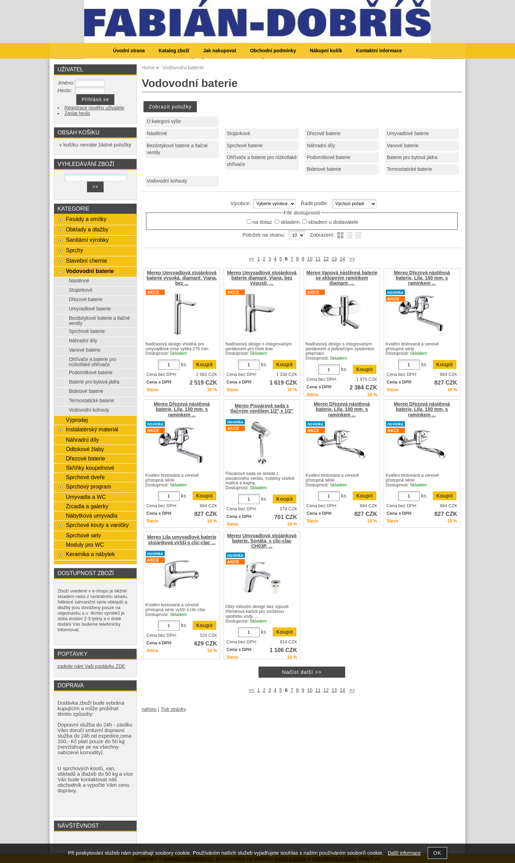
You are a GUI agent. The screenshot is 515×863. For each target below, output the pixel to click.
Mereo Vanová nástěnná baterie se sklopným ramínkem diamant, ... (341, 278)
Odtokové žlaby (85, 449)
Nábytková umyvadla (91, 515)
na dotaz (262, 222)
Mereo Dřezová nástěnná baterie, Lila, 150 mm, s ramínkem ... (182, 409)
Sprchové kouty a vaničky (97, 525)
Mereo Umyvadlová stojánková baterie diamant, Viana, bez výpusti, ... (262, 278)
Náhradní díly (321, 145)
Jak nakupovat (219, 50)
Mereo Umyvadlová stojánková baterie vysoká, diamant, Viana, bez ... (182, 278)
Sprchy (74, 250)
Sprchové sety (83, 535)
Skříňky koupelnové (90, 468)
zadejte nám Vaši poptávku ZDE (91, 666)
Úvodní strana (129, 50)
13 (334, 259)
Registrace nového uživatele (94, 108)
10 (309, 259)
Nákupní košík (326, 50)
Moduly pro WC (85, 544)
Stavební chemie (86, 260)
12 (326, 259)
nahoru (149, 709)
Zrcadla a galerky (87, 506)
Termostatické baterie (409, 169)
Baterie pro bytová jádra (412, 157)
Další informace (404, 853)
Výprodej (77, 420)
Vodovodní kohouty (167, 181)
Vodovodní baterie (90, 271)
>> (352, 259)
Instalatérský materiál (92, 429)
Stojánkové (238, 133)
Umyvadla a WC (86, 497)
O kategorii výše (164, 121)
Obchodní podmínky (273, 50)
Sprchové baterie (245, 145)
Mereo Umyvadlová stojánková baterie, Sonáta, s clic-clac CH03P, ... (262, 541)
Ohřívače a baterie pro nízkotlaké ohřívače (262, 161)
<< (251, 259)
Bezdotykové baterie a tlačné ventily (177, 149)
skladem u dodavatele (333, 222)
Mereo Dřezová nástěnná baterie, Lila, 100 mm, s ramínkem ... (422, 278)
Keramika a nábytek (90, 554)
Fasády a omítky (86, 219)
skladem (289, 222)
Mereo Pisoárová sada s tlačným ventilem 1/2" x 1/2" (262, 408)
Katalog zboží (174, 50)
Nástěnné (157, 133)
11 (318, 259)
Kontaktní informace (379, 50)
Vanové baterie (402, 145)
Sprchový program (88, 486)
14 (342, 259)
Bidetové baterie (324, 169)
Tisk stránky (173, 709)
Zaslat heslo (77, 113)
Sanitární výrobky (87, 240)
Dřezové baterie (323, 133)
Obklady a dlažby (87, 229)
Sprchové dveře (85, 477)
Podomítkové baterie (328, 157)
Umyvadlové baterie (408, 133)
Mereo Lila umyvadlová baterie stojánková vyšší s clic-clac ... (182, 540)
